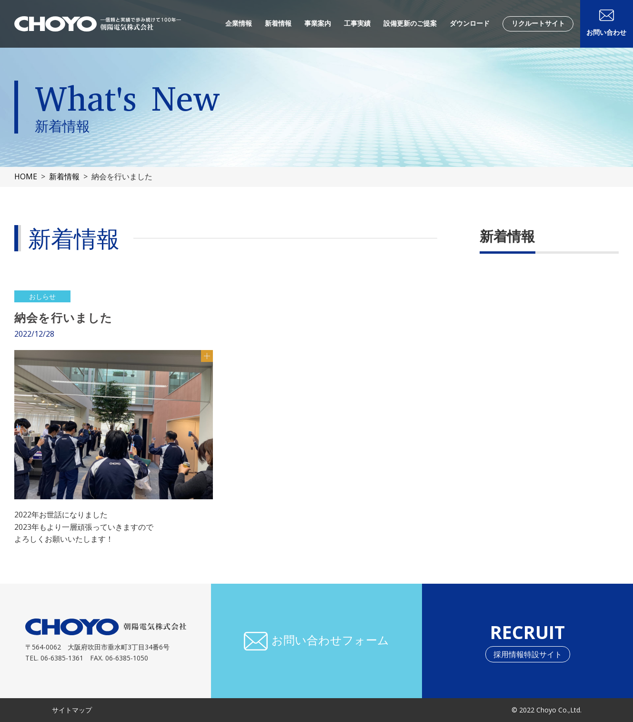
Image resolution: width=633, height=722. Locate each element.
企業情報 (238, 23)
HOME (25, 176)
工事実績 (357, 23)
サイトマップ (72, 709)
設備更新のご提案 (410, 23)
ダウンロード (470, 23)
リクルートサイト (538, 23)
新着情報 (278, 23)
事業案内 (317, 23)
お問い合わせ (606, 32)
